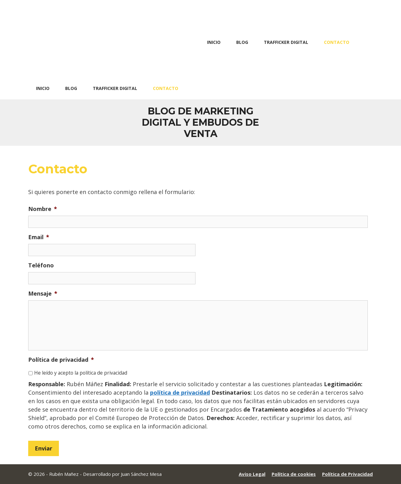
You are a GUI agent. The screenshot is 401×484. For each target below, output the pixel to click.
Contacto (336, 42)
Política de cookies (294, 474)
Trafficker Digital (286, 42)
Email (38, 237)
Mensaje (42, 293)
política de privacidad (180, 392)
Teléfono (41, 265)
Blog (242, 42)
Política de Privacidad (347, 474)
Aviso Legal (252, 474)
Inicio (214, 42)
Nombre (42, 209)
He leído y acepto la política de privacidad (80, 372)
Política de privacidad (61, 359)
